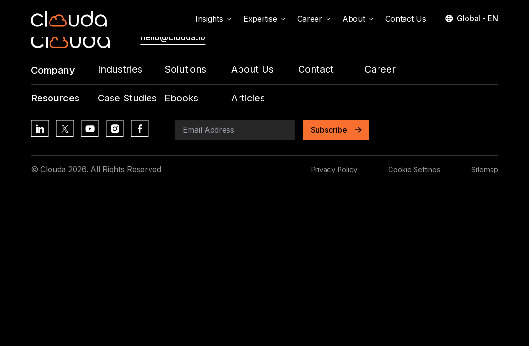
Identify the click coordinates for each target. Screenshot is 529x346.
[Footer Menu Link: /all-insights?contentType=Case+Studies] (131, 98)
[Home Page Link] (69, 19)
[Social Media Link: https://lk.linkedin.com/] (39, 128)
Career (314, 19)
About (358, 19)
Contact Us (405, 19)
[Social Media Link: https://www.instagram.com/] (114, 128)
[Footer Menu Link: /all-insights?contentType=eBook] (197, 98)
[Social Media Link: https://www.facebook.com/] (139, 128)
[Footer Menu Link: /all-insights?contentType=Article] (264, 98)
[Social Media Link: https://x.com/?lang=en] (64, 128)
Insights (213, 19)
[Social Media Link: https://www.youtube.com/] (89, 128)
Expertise (264, 19)
